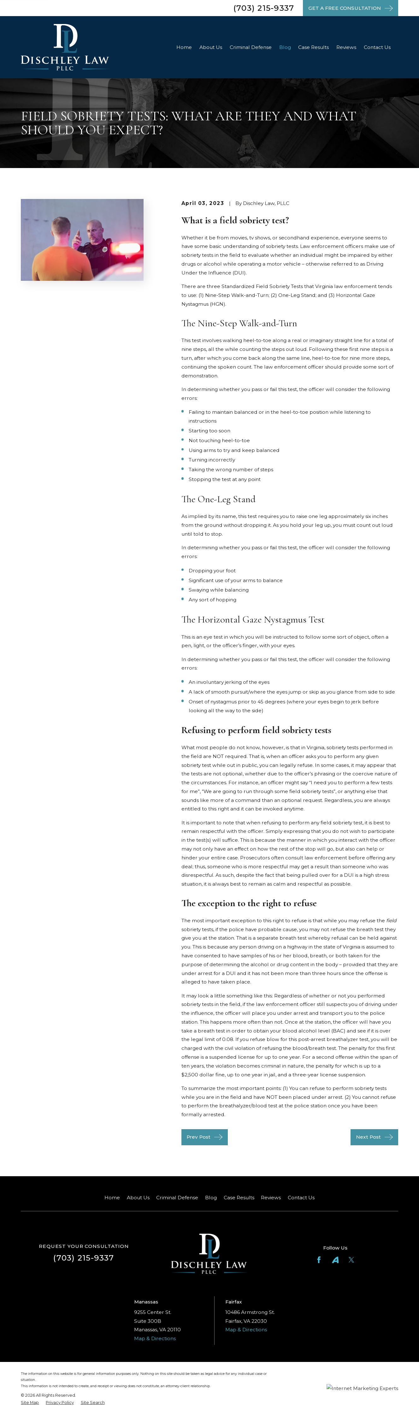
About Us (138, 1198)
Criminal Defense (177, 1198)
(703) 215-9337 (263, 8)
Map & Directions (155, 1338)
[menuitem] (30, 1402)
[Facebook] (319, 1259)
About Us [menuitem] (210, 47)
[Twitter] (351, 1259)
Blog (211, 1198)
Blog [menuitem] (285, 47)
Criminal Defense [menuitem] (251, 47)
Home (112, 1198)
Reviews (271, 1198)
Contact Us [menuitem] (377, 47)
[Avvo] (335, 1259)
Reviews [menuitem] (346, 47)
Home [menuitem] (184, 47)
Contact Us (301, 1198)
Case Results (239, 1198)
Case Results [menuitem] (313, 47)
